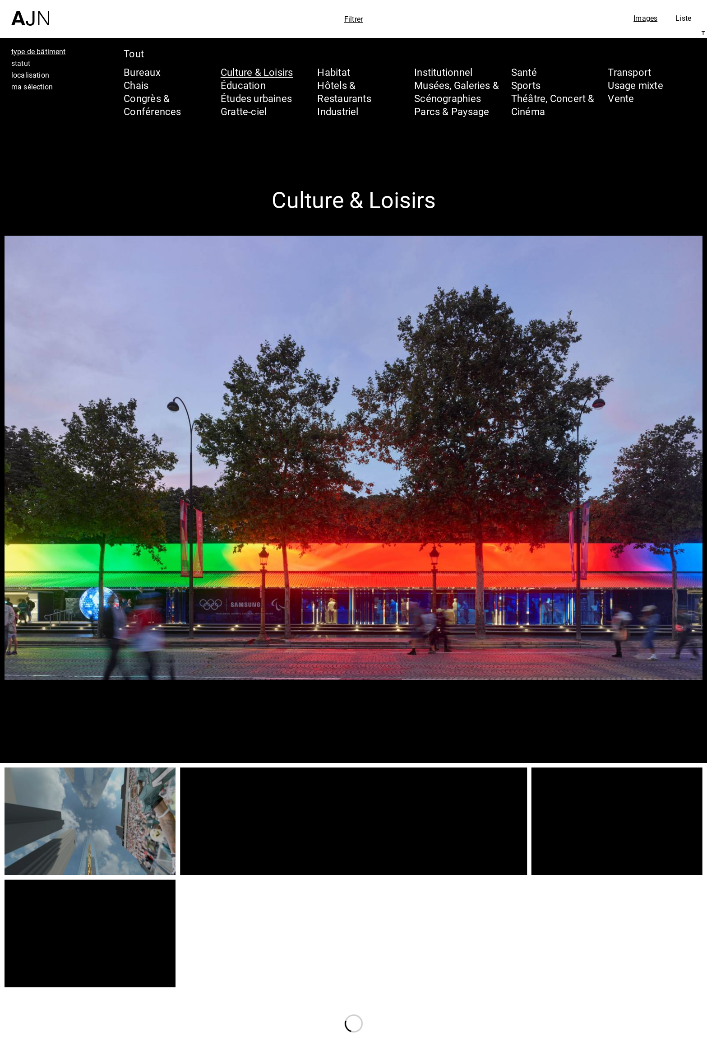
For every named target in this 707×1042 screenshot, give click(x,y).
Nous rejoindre (613, 1033)
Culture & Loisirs (257, 72)
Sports (526, 85)
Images (645, 18)
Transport (629, 72)
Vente (621, 98)
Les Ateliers (628, 977)
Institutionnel (443, 72)
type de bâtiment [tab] (38, 51)
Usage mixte (635, 85)
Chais (136, 85)
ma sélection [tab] (32, 87)
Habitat (333, 72)
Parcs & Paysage (451, 111)
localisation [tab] (30, 75)
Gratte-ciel (244, 111)
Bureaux (142, 72)
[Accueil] (30, 13)
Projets (613, 994)
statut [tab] (20, 63)
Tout (134, 53)
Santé (524, 72)
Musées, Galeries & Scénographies (456, 92)
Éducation (243, 85)
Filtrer (353, 19)
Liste (683, 18)
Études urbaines (256, 98)
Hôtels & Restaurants (344, 92)
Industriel (337, 111)
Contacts (619, 1011)
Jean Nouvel (630, 959)
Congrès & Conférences (152, 105)
